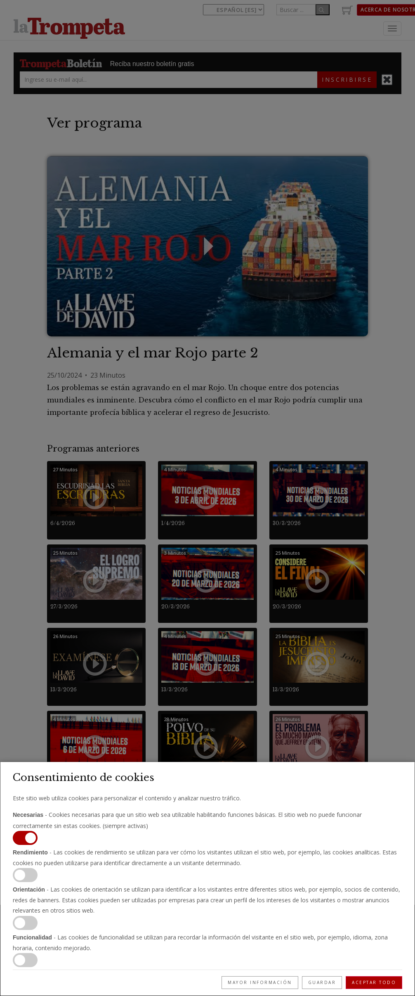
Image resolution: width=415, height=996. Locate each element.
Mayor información (260, 982)
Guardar (322, 982)
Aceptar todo (374, 982)
